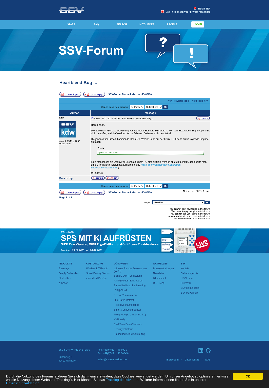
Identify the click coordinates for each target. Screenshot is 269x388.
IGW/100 (147, 94)
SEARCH (122, 24)
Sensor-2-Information (125, 295)
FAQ (96, 24)
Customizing (94, 263)
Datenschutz (192, 359)
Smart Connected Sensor (127, 309)
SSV (183, 263)
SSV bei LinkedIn (190, 288)
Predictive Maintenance (126, 304)
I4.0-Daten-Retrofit (124, 300)
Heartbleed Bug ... (78, 82)
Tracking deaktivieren (122, 380)
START (71, 24)
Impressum (172, 359)
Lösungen (121, 263)
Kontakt (185, 268)
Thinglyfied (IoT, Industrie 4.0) (130, 314)
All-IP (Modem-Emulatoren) (128, 280)
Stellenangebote (189, 273)
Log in (198, 24)
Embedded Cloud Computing (129, 334)
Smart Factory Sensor (98, 273)
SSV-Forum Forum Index (122, 94)
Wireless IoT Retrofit (97, 268)
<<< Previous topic (179, 100)
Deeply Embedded (69, 273)
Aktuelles (160, 263)
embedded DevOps (96, 278)
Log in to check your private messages (185, 12)
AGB (208, 359)
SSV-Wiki (186, 283)
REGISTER (202, 8)
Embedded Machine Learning (130, 285)
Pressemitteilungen (163, 268)
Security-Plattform (123, 329)
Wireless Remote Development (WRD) (130, 270)
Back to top (66, 178)
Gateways (64, 268)
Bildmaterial (159, 278)
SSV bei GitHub (189, 292)
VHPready (119, 319)
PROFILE (172, 24)
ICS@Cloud (120, 290)
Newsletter (159, 273)
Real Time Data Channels (128, 324)
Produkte (65, 263)
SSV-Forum (187, 278)
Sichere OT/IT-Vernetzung (128, 275)
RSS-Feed (159, 283)
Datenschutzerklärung (22, 383)
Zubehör (63, 283)
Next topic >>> (200, 100)
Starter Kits (65, 278)
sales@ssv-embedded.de (112, 359)
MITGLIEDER (146, 24)
